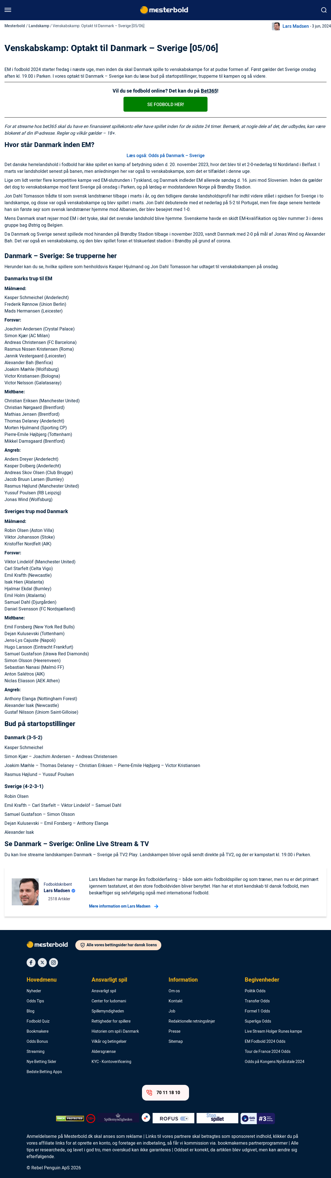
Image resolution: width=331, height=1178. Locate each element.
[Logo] (51, 945)
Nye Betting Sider (41, 1062)
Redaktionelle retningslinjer (192, 1021)
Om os (174, 991)
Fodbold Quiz (38, 1021)
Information (183, 980)
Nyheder (34, 991)
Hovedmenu (42, 980)
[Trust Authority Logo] (118, 1118)
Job (172, 1011)
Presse (174, 1031)
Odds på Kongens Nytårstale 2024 (274, 1062)
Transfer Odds (257, 1001)
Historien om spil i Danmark (115, 1031)
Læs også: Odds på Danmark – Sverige (166, 155)
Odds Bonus (37, 1041)
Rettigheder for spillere (111, 1021)
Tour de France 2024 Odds (267, 1052)
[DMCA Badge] (70, 1118)
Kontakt (176, 1001)
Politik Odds (255, 991)
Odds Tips (35, 1001)
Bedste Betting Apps (44, 1072)
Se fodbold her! (165, 104)
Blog (30, 1011)
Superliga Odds (258, 1021)
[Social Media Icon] (31, 962)
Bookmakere (37, 1031)
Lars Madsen (296, 26)
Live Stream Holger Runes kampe (273, 1031)
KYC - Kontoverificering (111, 1062)
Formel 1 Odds (257, 1011)
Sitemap (176, 1041)
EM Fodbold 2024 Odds (265, 1041)
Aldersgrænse (104, 1052)
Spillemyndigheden (108, 1011)
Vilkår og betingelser (109, 1041)
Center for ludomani (109, 1001)
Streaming (36, 1052)
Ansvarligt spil (109, 980)
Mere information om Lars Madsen (123, 906)
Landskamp (39, 26)
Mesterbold (14, 26)
